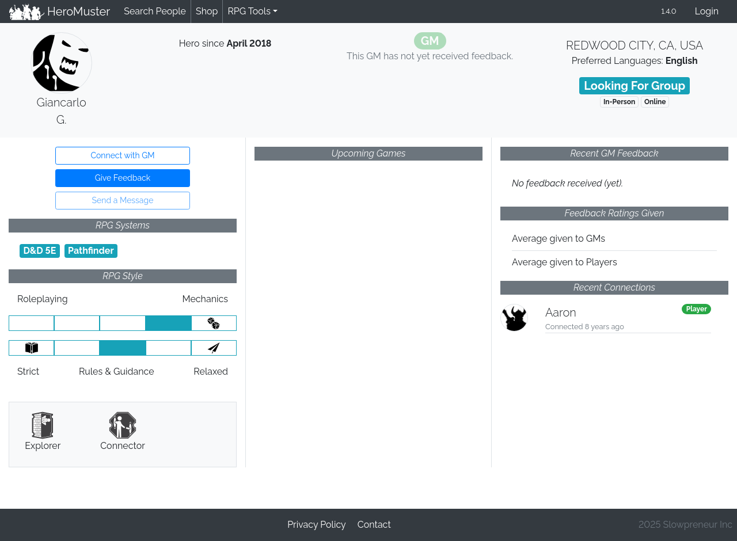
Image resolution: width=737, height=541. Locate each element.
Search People (155, 11)
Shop (207, 11)
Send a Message (123, 200)
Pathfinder (91, 250)
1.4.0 (668, 11)
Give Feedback (122, 177)
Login (707, 11)
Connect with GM (122, 155)
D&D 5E (39, 250)
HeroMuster (59, 11)
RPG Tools (249, 11)
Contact (374, 524)
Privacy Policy (316, 524)
